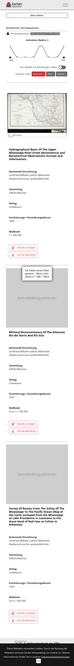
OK (38, 660)
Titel (50, 74)
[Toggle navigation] (64, 5)
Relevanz (38, 74)
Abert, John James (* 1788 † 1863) (45, 33)
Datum (61, 74)
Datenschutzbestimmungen (55, 656)
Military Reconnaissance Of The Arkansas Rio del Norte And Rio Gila (37, 333)
